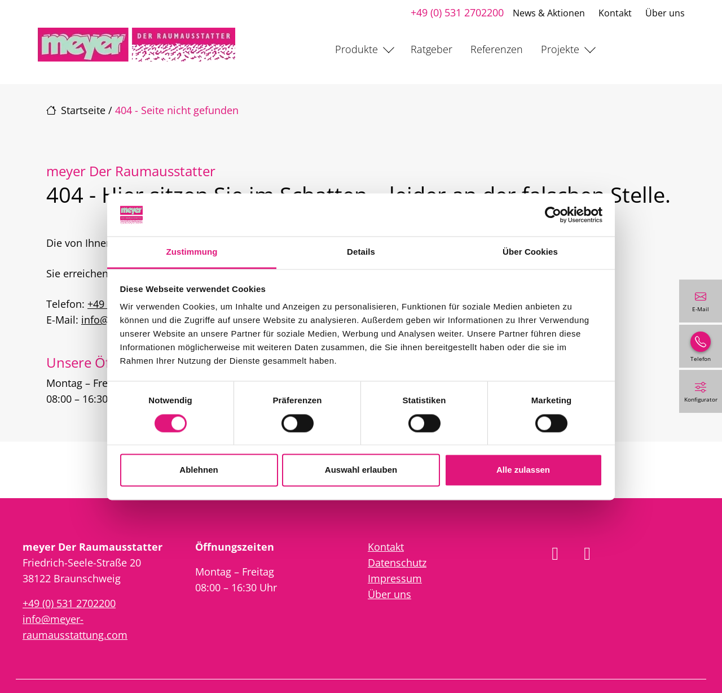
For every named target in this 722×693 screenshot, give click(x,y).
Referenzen (496, 49)
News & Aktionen (549, 13)
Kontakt (615, 13)
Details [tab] (361, 252)
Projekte (560, 49)
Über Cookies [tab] (530, 252)
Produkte (356, 49)
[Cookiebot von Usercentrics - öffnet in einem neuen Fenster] (553, 214)
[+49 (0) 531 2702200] (700, 346)
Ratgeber (431, 49)
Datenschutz (397, 562)
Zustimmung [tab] (192, 252)
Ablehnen (198, 470)
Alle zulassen (523, 470)
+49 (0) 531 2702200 (457, 12)
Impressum (395, 578)
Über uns (665, 13)
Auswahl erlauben (361, 470)
